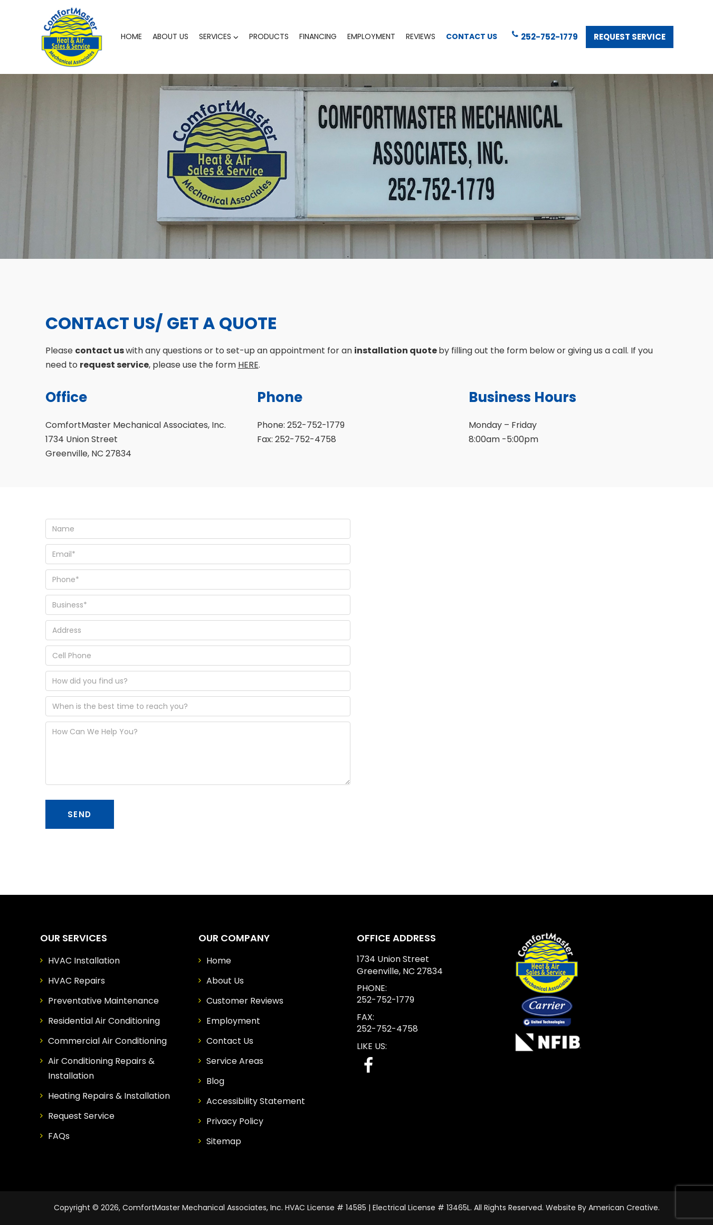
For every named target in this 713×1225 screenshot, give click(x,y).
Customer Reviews (244, 1001)
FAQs (59, 1136)
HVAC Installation (84, 961)
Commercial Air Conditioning (107, 1041)
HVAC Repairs (76, 981)
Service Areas (234, 1061)
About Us (225, 981)
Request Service (630, 36)
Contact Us (229, 1041)
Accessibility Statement (255, 1101)
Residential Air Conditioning (104, 1021)
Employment (233, 1021)
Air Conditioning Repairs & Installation (101, 1068)
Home (218, 961)
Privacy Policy (234, 1121)
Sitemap (223, 1141)
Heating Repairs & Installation (109, 1096)
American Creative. (624, 1207)
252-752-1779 (545, 36)
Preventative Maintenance (103, 1001)
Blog (215, 1081)
